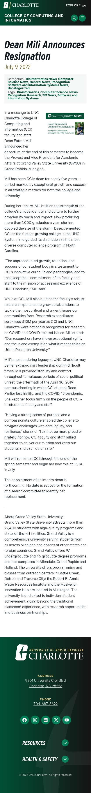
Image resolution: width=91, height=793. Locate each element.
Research (34, 95)
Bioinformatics (28, 92)
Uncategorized (19, 88)
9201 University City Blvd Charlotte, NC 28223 (45, 683)
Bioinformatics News (41, 79)
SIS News (49, 95)
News (73, 92)
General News (40, 82)
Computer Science (54, 92)
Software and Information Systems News (38, 85)
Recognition (61, 82)
